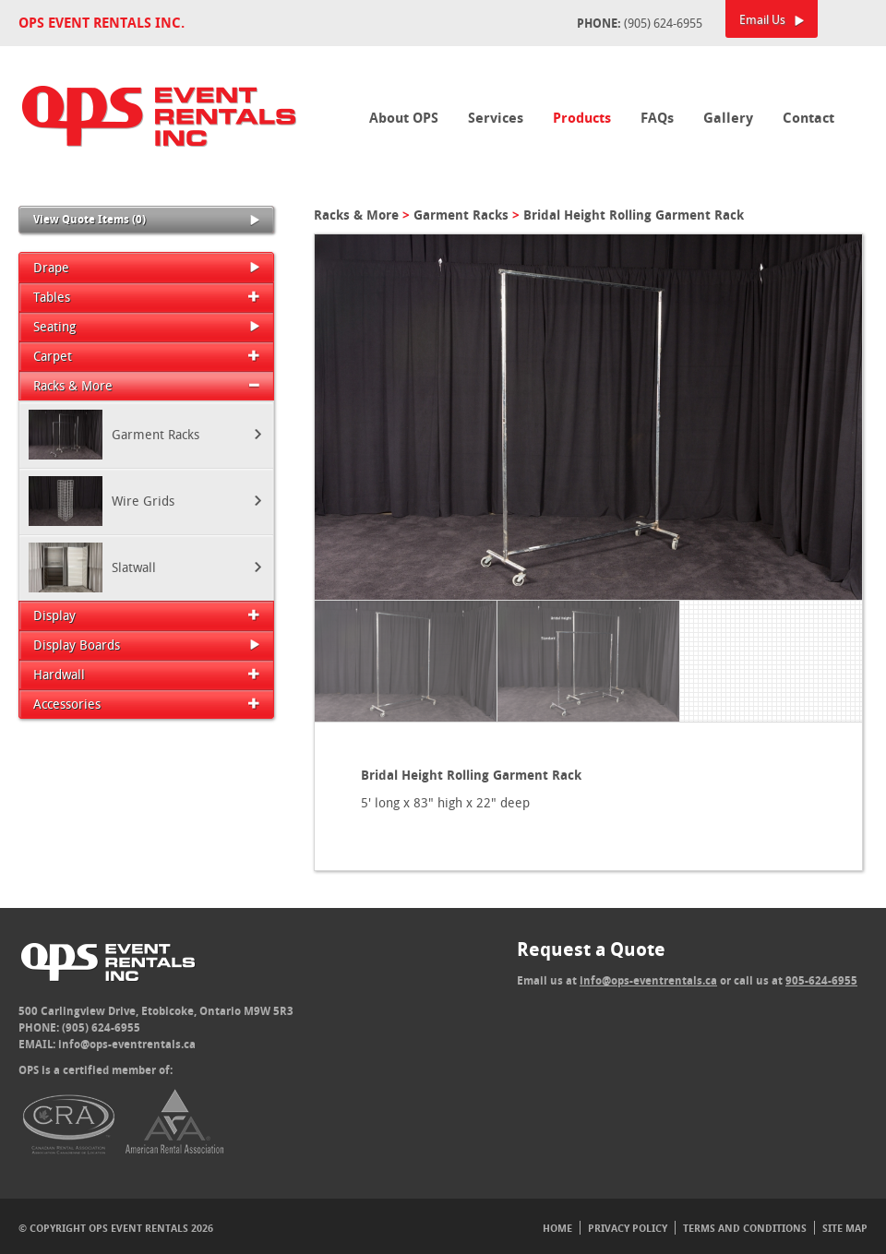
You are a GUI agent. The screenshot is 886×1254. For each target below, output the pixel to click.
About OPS (403, 117)
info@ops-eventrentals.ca (127, 1044)
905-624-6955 (821, 980)
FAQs (657, 117)
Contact (808, 117)
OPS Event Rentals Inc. (101, 22)
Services (495, 117)
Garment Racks (461, 214)
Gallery (728, 117)
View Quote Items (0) (146, 219)
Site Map (845, 1228)
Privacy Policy (627, 1228)
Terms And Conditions (745, 1228)
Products (582, 117)
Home (557, 1228)
